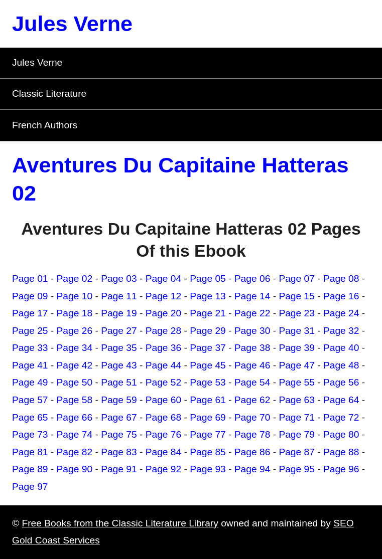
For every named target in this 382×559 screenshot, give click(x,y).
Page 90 (75, 469)
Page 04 (164, 278)
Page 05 (208, 278)
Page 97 (30, 486)
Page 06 (252, 278)
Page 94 (252, 469)
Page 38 (252, 347)
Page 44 (164, 365)
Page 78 (252, 434)
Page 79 (297, 434)
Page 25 (30, 330)
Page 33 (30, 347)
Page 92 (164, 469)
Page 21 (208, 313)
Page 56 (341, 382)
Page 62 (252, 400)
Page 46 (252, 365)
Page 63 (297, 400)
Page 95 (297, 469)
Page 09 (30, 296)
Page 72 (341, 417)
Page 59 (119, 400)
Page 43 (119, 365)
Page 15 (297, 296)
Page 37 (208, 347)
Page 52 (164, 382)
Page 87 (297, 452)
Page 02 (75, 278)
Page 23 (297, 313)
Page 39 (297, 347)
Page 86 (252, 452)
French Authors (44, 125)
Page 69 (208, 417)
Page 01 (30, 278)
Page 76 (164, 434)
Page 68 (164, 417)
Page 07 (297, 278)
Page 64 (341, 400)
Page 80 (341, 434)
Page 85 (208, 452)
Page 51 (119, 382)
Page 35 (119, 347)
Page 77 (208, 434)
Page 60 (164, 400)
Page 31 (297, 330)
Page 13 (208, 296)
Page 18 (75, 313)
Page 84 (164, 452)
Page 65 (30, 417)
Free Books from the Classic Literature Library (120, 523)
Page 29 (208, 330)
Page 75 (119, 434)
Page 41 (30, 365)
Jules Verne (72, 24)
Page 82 (75, 452)
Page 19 (119, 313)
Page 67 (119, 417)
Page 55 (297, 382)
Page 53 (208, 382)
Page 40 (341, 347)
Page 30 (252, 330)
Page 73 (30, 434)
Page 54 (252, 382)
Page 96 (341, 469)
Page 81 (30, 452)
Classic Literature (49, 93)
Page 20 (164, 313)
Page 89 (30, 469)
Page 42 (75, 365)
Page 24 (341, 313)
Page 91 (119, 469)
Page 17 (30, 313)
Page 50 (75, 382)
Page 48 (341, 365)
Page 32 (341, 330)
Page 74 (75, 434)
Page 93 (208, 469)
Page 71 (297, 417)
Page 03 (119, 278)
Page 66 (75, 417)
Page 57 (30, 400)
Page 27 (119, 330)
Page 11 (119, 296)
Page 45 (208, 365)
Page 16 (341, 296)
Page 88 (341, 452)
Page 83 (119, 452)
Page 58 (75, 400)
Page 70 (252, 417)
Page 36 (164, 347)
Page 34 (75, 347)
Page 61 (208, 400)
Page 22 (252, 313)
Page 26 (75, 330)
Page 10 (75, 296)
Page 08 (341, 278)
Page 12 (164, 296)
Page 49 (30, 382)
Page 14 (252, 296)
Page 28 (164, 330)
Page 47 (297, 365)
